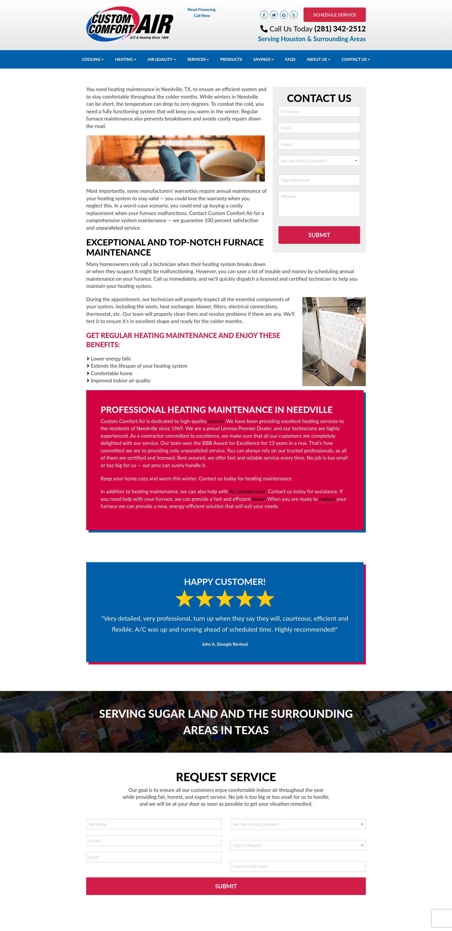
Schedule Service (334, 14)
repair (258, 499)
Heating (124, 59)
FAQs (290, 59)
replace (327, 499)
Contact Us (354, 59)
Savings (261, 59)
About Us (317, 59)
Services (196, 59)
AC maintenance (247, 491)
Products (231, 59)
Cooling (91, 59)
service (215, 421)
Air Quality (160, 59)
